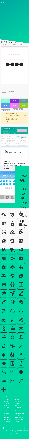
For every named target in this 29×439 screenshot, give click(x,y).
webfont (6, 417)
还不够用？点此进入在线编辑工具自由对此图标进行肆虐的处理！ (14, 164)
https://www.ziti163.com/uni (9, 133)
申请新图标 (7, 421)
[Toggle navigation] (26, 2)
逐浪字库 (17, 415)
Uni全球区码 (7, 419)
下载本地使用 (18, 403)
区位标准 (6, 407)
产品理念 (6, 401)
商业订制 (6, 415)
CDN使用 (17, 399)
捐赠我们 (6, 413)
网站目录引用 (18, 401)
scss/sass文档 (19, 419)
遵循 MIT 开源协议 (14, 433)
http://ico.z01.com (11, 121)
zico (2, 2)
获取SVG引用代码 (21, 137)
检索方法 (6, 405)
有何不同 (6, 403)
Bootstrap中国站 (19, 417)
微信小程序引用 (19, 405)
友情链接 (17, 421)
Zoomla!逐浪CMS (19, 413)
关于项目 (6, 399)
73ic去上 (17, 430)
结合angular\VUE (18, 407)
